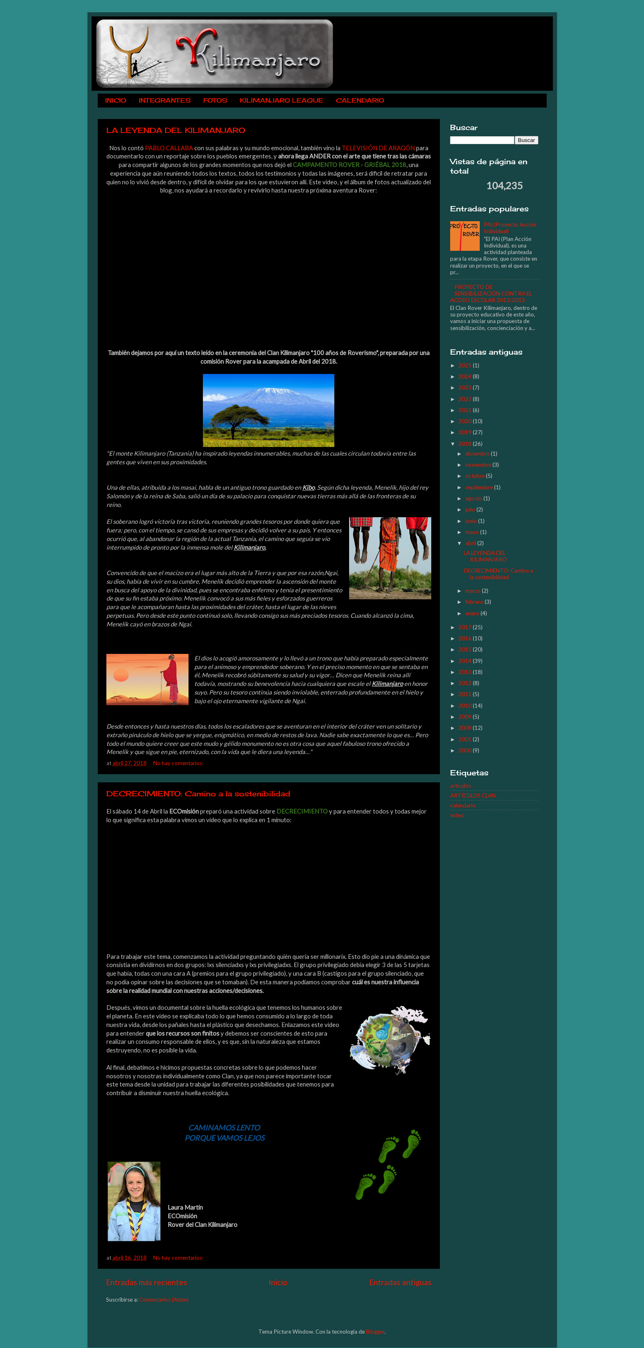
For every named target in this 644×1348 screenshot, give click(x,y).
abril (471, 543)
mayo (472, 532)
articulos (460, 785)
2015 (465, 649)
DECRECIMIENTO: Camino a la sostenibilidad (198, 793)
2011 (465, 694)
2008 (465, 727)
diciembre (478, 453)
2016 (465, 638)
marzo (473, 590)
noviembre (478, 464)
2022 (465, 399)
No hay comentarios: (179, 763)
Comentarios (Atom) (164, 1299)
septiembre (479, 487)
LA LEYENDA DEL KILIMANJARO (175, 130)
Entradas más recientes (146, 1282)
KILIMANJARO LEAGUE (281, 100)
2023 (465, 387)
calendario (463, 805)
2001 (465, 739)
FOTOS (215, 100)
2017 (465, 627)
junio (471, 521)
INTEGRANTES (165, 100)
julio (470, 509)
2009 (465, 716)
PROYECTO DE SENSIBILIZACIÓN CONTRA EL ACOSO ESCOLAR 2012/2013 (491, 293)
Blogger (375, 1331)
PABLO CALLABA (169, 147)
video (457, 815)
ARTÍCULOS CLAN (473, 795)
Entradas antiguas (400, 1282)
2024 (465, 376)
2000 (465, 750)
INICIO (115, 100)
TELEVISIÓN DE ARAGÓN (378, 147)
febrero (475, 601)
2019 (465, 432)
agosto (474, 498)
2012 (465, 683)
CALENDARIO (360, 100)
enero (473, 613)
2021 (465, 410)
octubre (475, 475)
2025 (465, 365)
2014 (465, 661)
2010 (465, 705)
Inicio (278, 1282)
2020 (465, 421)
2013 (465, 672)
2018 (465, 443)
